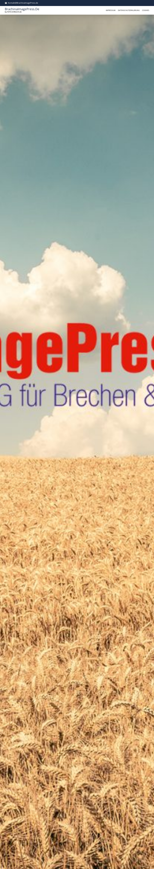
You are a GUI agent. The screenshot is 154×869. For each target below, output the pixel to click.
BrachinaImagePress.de (22, 9)
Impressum (111, 10)
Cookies (145, 10)
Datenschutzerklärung (129, 10)
